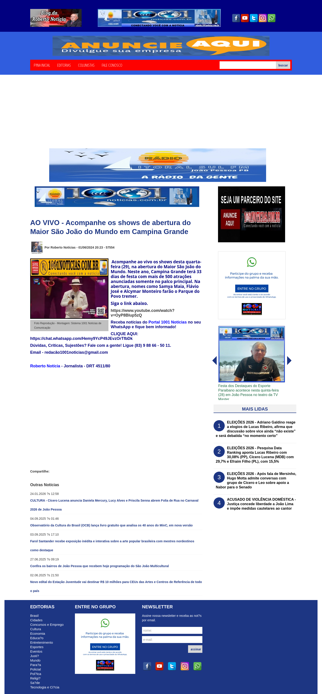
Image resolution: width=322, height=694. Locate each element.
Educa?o (36, 638)
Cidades (36, 620)
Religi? (35, 678)
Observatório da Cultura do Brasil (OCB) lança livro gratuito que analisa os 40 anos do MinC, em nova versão (111, 525)
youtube (245, 18)
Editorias (64, 64)
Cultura (35, 629)
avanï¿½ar (214, 360)
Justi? (34, 656)
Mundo (35, 660)
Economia (37, 633)
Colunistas (86, 64)
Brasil (34, 615)
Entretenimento (41, 642)
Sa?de (35, 683)
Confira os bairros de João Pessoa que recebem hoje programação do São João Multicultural (99, 566)
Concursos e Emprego (47, 624)
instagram (263, 18)
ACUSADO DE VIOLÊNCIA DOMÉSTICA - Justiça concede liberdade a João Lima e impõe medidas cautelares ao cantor (261, 504)
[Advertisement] (161, 114)
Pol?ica (35, 674)
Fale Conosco (112, 64)
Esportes (36, 647)
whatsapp (272, 18)
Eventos (36, 651)
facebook (236, 18)
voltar (289, 360)
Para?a (35, 665)
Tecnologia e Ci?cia (44, 687)
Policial (35, 669)
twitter (254, 18)
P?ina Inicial (42, 64)
